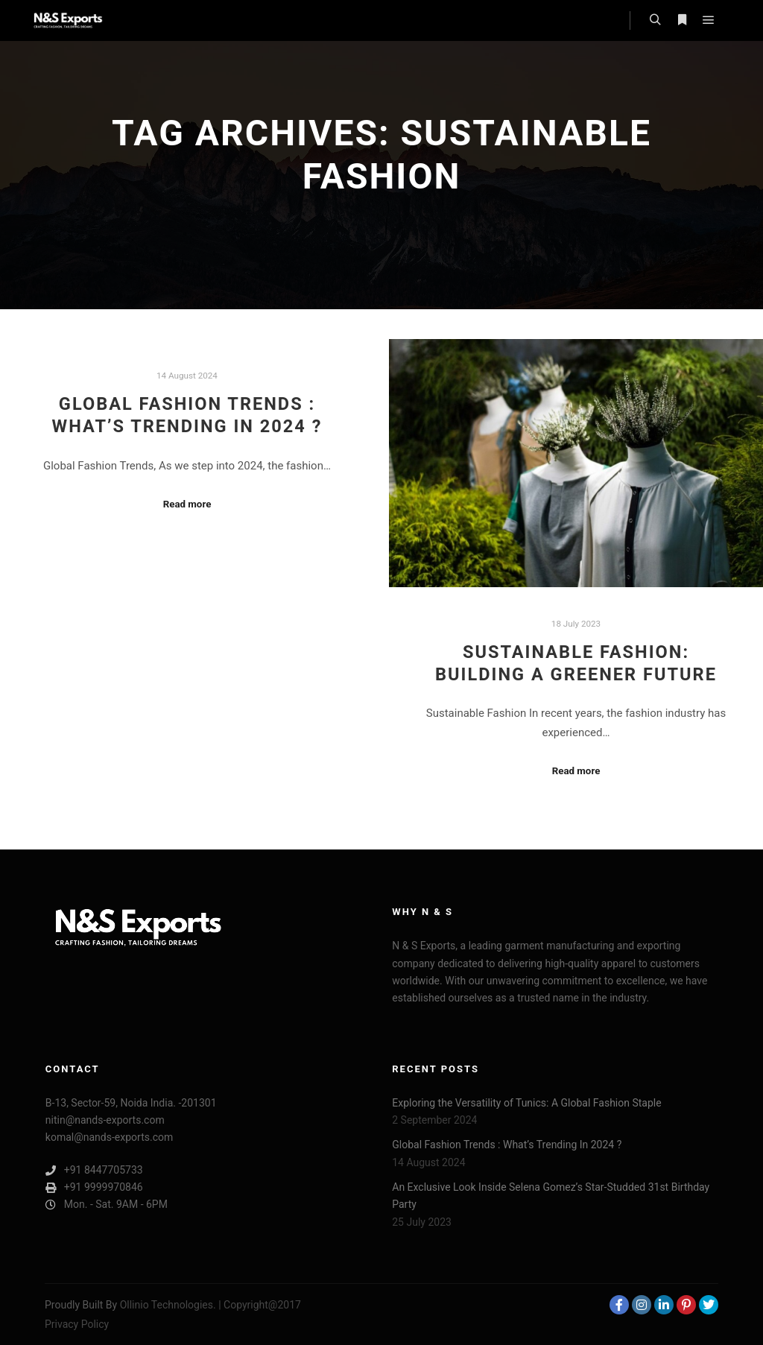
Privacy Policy (77, 1324)
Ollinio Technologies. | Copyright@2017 (210, 1305)
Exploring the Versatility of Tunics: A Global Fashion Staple (526, 1103)
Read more (187, 504)
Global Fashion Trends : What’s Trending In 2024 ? (506, 1145)
